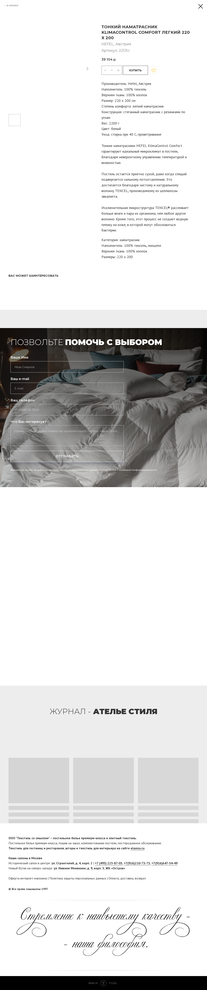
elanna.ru (138, 848)
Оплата (114, 878)
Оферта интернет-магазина (27, 878)
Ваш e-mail (20, 379)
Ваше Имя (19, 357)
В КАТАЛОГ (13, 5)
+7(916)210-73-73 (137, 863)
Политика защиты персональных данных (77, 878)
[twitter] (195, 889)
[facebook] (188, 889)
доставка (126, 878)
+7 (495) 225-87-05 (108, 863)
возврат (140, 878)
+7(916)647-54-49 (164, 863)
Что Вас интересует (29, 422)
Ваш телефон (23, 400)
